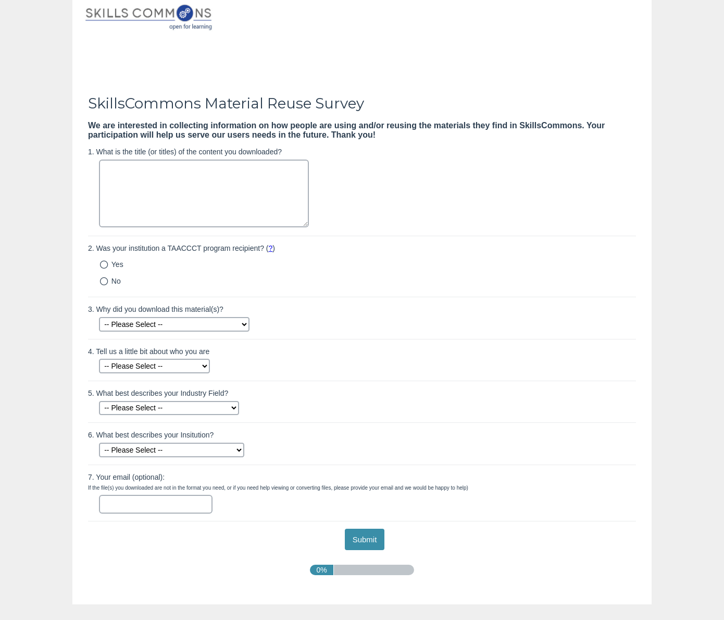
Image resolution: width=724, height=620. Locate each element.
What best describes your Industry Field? (158, 393)
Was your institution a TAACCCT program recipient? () (181, 248)
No (116, 281)
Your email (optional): (278, 482)
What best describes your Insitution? (151, 435)
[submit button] (365, 539)
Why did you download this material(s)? (155, 309)
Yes (117, 264)
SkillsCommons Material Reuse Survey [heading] (226, 103)
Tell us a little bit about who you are (148, 351)
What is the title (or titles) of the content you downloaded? (185, 152)
